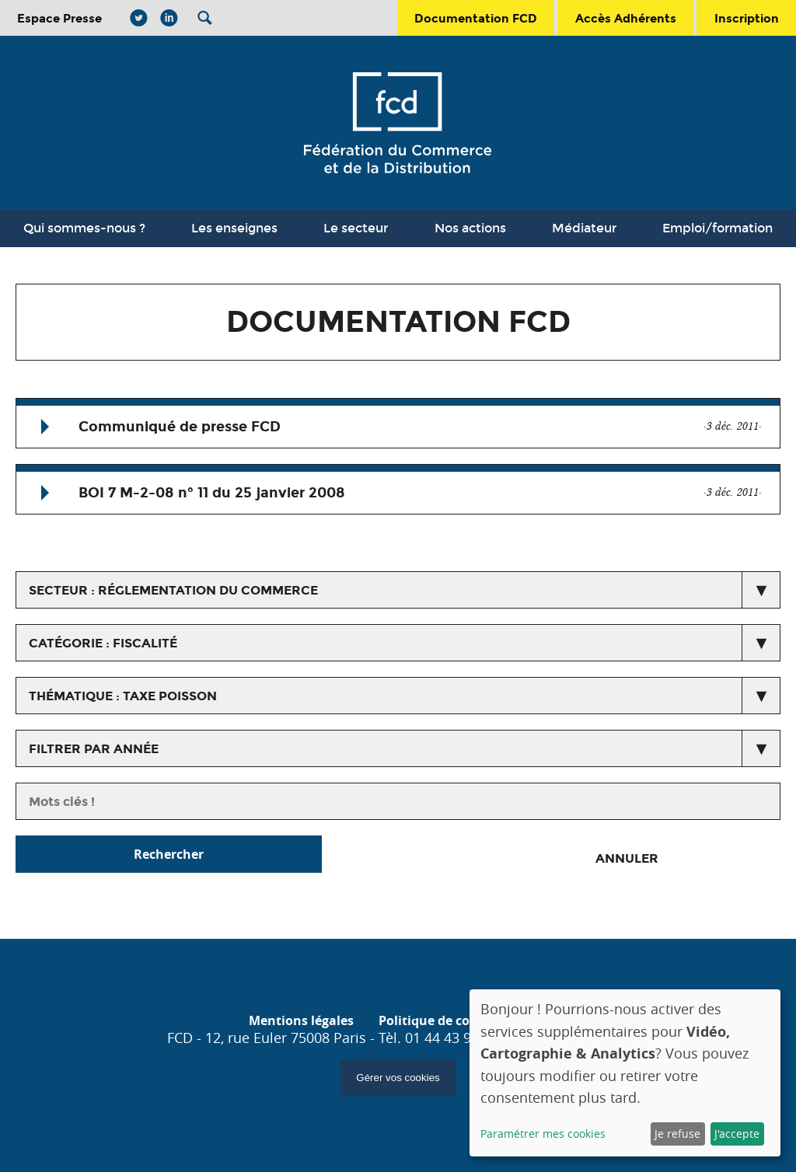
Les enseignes (234, 228)
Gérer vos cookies (397, 1077)
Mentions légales (301, 1020)
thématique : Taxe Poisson (123, 696)
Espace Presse (59, 18)
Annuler (626, 858)
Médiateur (584, 228)
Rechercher (169, 854)
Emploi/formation (717, 228)
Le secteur (355, 228)
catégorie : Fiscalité (103, 643)
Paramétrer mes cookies (543, 1133)
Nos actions (470, 228)
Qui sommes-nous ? (84, 228)
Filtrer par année (94, 748)
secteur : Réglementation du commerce (173, 590)
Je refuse (677, 1133)
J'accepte (736, 1133)
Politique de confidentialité (463, 1020)
